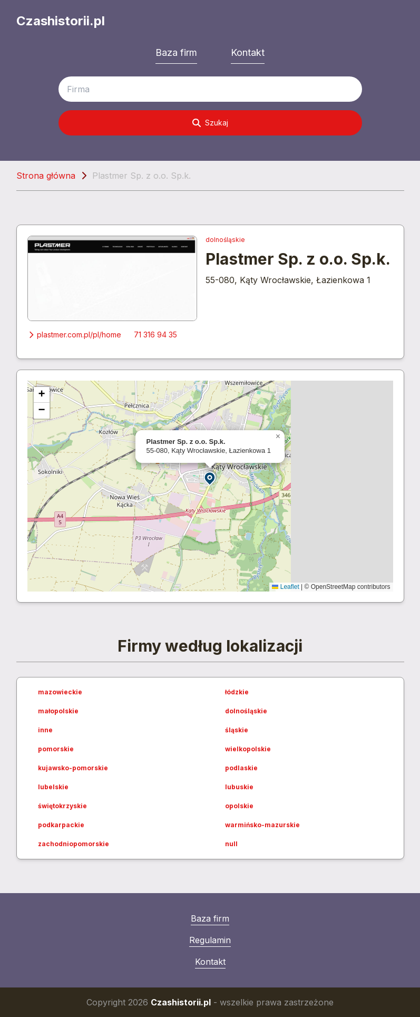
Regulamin (210, 940)
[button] (210, 478)
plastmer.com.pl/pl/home (74, 334)
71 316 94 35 (155, 334)
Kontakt (248, 52)
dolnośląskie (225, 240)
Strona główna (45, 175)
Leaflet (285, 586)
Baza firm (176, 52)
